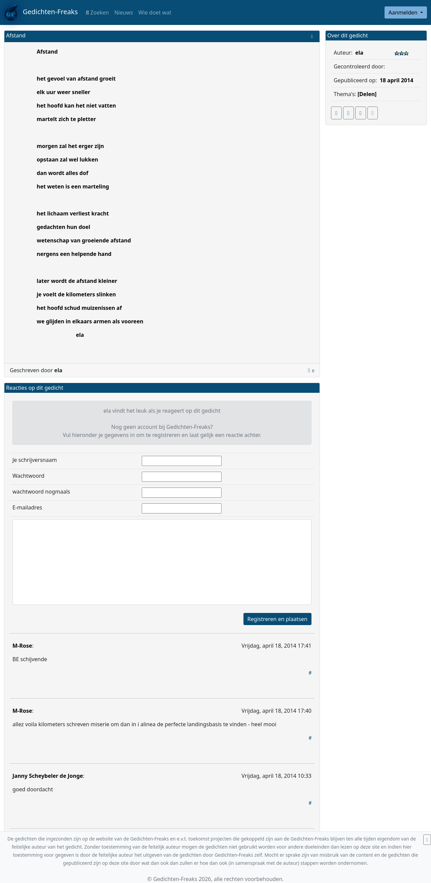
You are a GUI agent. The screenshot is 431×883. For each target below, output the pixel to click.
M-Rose (22, 645)
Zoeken (97, 12)
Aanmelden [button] (404, 12)
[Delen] (367, 94)
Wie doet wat (154, 12)
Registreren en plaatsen (277, 619)
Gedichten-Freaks (41, 12)
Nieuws (123, 12)
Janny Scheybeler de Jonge (47, 775)
